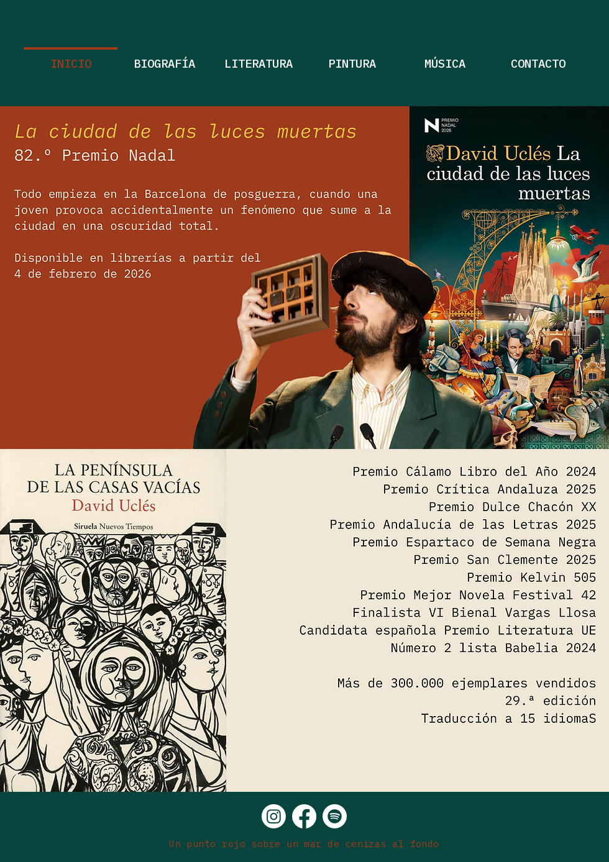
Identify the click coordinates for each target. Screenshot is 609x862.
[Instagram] (274, 816)
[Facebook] (304, 816)
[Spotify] (335, 816)
